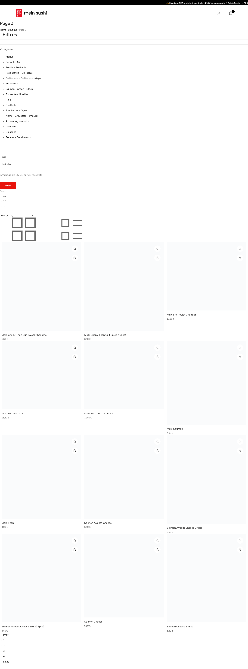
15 (4, 201)
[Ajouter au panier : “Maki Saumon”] (240, 357)
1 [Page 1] (4, 640)
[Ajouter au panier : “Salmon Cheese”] (157, 549)
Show (3, 191)
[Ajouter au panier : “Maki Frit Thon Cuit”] (75, 357)
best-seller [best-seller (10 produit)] (7, 164)
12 (4, 196)
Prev (6, 635)
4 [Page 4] (4, 656)
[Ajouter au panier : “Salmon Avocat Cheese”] (157, 451)
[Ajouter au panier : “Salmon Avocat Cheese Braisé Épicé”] (75, 549)
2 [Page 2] (4, 645)
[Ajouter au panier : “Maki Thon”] (75, 451)
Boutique (12, 30)
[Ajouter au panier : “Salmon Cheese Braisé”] (240, 549)
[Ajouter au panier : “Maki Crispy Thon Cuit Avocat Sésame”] (75, 258)
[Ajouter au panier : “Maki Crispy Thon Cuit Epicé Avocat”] (157, 258)
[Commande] (17, 215)
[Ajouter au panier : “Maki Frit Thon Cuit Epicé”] (157, 357)
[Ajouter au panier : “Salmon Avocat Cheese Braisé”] (240, 451)
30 (4, 207)
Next (6, 662)
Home (3, 30)
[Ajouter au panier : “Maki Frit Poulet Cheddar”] (240, 258)
